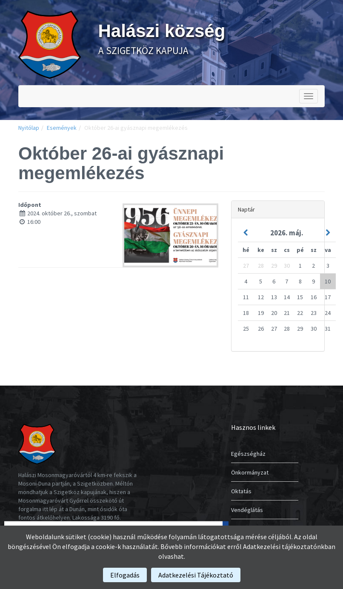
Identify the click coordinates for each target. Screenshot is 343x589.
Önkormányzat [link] (250, 472)
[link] (49, 44)
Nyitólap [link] (28, 128)
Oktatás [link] (241, 491)
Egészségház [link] (248, 453)
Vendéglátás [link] (247, 510)
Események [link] (62, 128)
